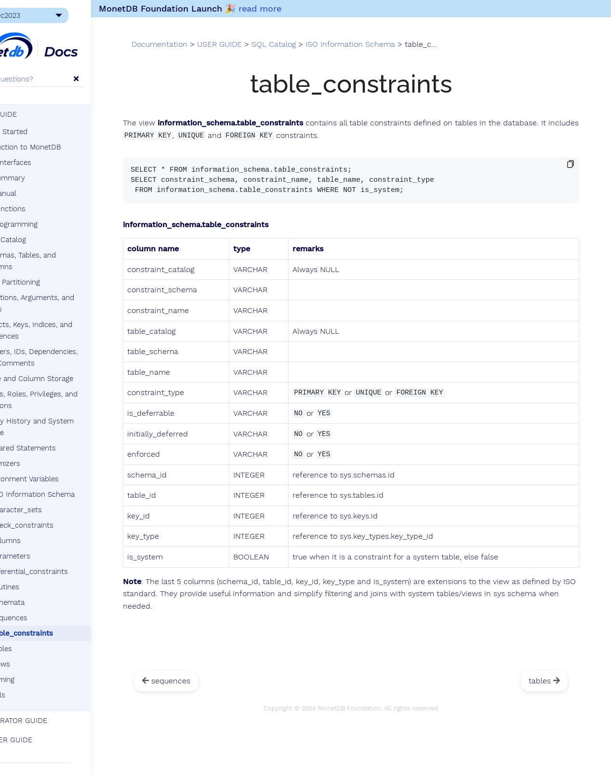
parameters (51, 548)
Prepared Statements (61, 440)
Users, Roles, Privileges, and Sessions (71, 392)
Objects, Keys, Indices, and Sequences (68, 322)
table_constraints (63, 625)
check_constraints (63, 517)
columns (47, 532)
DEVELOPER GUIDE (40, 731)
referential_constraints (70, 563)
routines (46, 578)
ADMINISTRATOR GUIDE (48, 712)
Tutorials (31, 686)
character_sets (57, 501)
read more (313, 8)
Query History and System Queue (69, 419)
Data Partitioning (53, 274)
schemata (49, 594)
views (41, 656)
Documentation (227, 52)
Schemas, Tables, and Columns (77, 258)
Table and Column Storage (69, 370)
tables (42, 640)
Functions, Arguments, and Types (69, 295)
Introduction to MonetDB (59, 150)
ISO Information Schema (70, 486)
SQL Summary (41, 181)
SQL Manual (37, 196)
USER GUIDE (33, 117)
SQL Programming (48, 227)
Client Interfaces (44, 166)
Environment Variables (62, 470)
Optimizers (43, 455)
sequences (50, 609)
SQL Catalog (42, 243)
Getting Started (42, 135)
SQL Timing (36, 671)
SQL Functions (41, 212)
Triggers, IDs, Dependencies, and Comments (78, 349)
